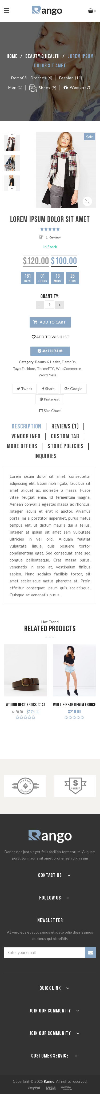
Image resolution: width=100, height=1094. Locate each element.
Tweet (24, 388)
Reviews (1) (65, 426)
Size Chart (50, 410)
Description (26, 426)
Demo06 (69, 362)
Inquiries (45, 456)
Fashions (28, 368)
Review (53, 237)
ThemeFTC (45, 368)
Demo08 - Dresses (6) (32, 77)
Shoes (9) (48, 87)
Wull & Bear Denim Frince (74, 705)
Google (73, 388)
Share (48, 388)
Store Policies (66, 446)
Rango (49, 1081)
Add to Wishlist (50, 337)
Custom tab (65, 436)
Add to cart (53, 322)
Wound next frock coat (25, 705)
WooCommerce (68, 368)
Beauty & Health (42, 56)
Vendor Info (26, 436)
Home (12, 56)
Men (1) (15, 87)
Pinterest (50, 399)
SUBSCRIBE (90, 952)
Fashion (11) (70, 77)
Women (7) (80, 87)
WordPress (47, 375)
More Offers (22, 446)
